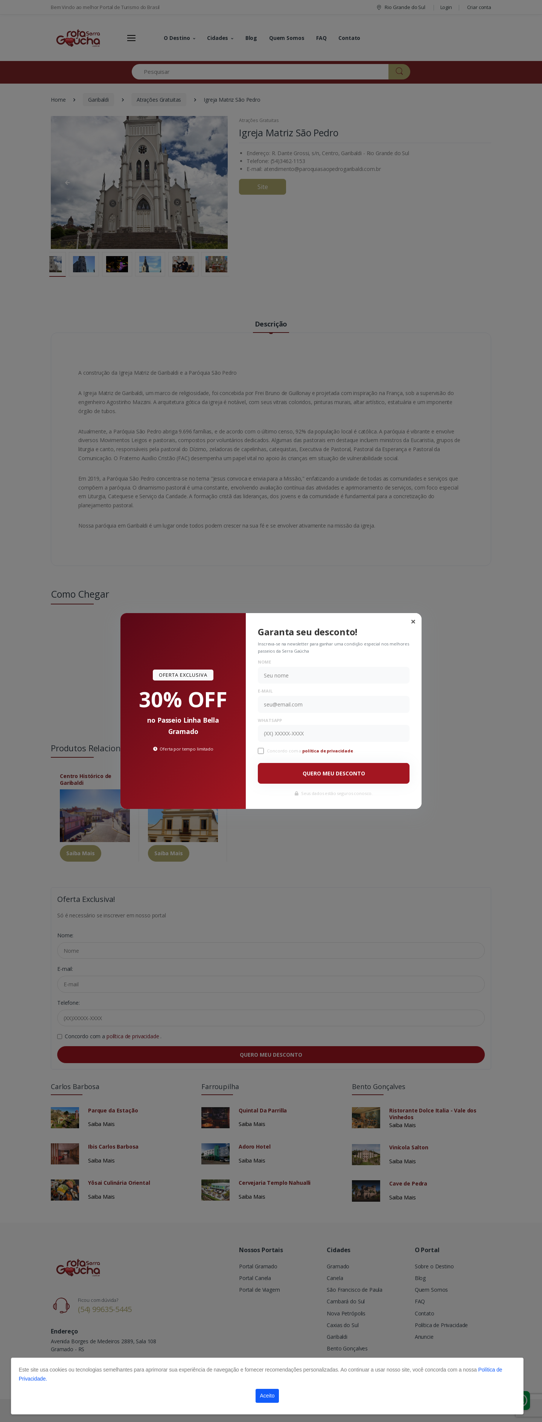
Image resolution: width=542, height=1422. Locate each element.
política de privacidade (328, 751)
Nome (264, 662)
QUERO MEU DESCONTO (334, 773)
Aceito (267, 1396)
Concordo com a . (311, 750)
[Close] (413, 621)
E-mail (265, 691)
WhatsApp (270, 720)
